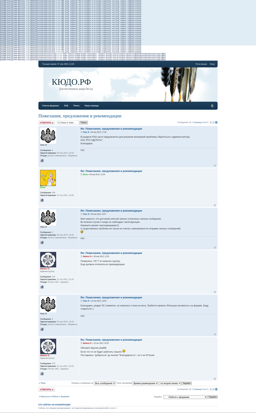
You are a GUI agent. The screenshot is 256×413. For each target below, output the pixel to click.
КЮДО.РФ (71, 82)
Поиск (76, 106)
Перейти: (158, 397)
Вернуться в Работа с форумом (55, 396)
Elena (85, 174)
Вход (212, 64)
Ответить (46, 122)
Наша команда (92, 106)
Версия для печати (212, 106)
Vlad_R (86, 132)
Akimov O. (87, 256)
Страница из (200, 122)
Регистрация (201, 64)
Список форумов (50, 106)
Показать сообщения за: (93, 383)
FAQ (66, 106)
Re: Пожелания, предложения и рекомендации (111, 128)
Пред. (43, 383)
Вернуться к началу (215, 166)
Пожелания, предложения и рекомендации (79, 115)
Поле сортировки (137, 383)
